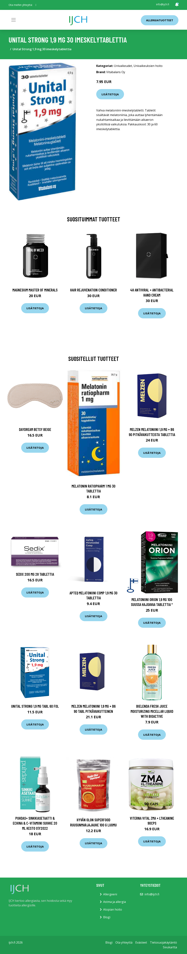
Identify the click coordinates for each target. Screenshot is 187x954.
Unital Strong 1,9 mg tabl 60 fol (35, 706)
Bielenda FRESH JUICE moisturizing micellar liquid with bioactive (152, 711)
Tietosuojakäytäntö (163, 942)
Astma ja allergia (114, 902)
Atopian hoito (112, 909)
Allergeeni (110, 894)
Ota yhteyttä (123, 942)
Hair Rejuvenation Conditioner (93, 290)
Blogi (106, 917)
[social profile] (36, 4)
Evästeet (141, 942)
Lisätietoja (110, 94)
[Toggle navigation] (13, 19)
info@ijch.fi (162, 4)
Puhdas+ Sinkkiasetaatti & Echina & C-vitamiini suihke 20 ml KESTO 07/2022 (35, 823)
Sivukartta (170, 947)
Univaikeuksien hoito (148, 66)
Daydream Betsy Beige (35, 429)
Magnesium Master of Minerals (35, 290)
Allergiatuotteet (159, 20)
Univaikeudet (123, 66)
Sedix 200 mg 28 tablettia (35, 574)
